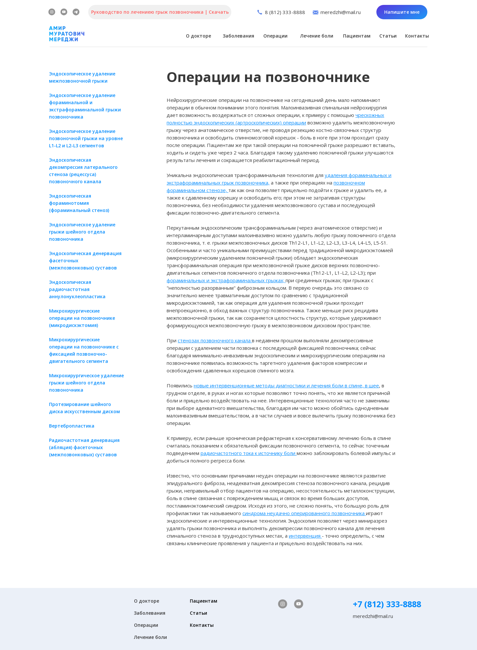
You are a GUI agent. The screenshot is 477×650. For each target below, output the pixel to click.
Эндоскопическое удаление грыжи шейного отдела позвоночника (82, 231)
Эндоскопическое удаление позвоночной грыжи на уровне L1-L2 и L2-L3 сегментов (86, 138)
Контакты (417, 36)
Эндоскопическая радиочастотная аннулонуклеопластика (77, 289)
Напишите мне (401, 12)
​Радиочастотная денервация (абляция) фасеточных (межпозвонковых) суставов (84, 447)
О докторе (198, 36)
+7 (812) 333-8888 (387, 603)
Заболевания (238, 36)
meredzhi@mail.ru (341, 12)
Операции (275, 36)
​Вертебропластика (71, 426)
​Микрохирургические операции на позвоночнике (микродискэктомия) (82, 318)
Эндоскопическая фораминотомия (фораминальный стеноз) (79, 203)
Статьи (388, 36)
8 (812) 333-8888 (285, 12)
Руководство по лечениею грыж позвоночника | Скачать (160, 12)
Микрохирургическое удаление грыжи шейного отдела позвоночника (86, 382)
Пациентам (356, 36)
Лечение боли (316, 36)
